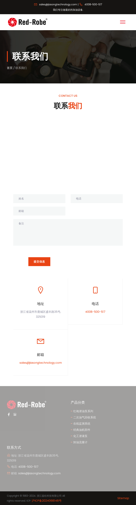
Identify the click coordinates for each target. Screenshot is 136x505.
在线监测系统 (80, 423)
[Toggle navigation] (122, 22)
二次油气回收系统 (83, 417)
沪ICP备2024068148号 (47, 501)
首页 (10, 68)
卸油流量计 (79, 442)
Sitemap (123, 498)
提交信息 (39, 261)
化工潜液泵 (79, 436)
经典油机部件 (80, 429)
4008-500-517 (93, 4)
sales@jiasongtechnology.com (58, 4)
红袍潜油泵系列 (82, 411)
